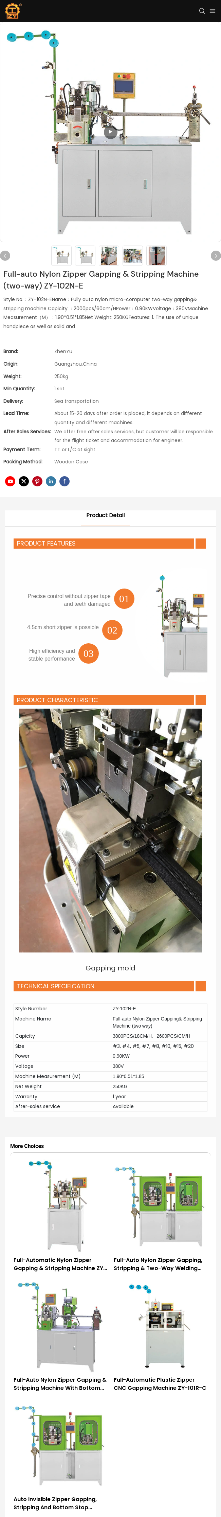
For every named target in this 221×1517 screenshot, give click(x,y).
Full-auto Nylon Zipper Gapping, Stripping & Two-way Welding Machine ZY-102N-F (158, 1264)
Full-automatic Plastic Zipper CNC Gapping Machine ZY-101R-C (160, 1384)
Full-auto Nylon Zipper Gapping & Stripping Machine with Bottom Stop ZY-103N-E (60, 1384)
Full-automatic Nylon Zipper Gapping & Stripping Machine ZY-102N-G (60, 1264)
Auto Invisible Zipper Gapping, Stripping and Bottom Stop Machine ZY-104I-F (55, 1503)
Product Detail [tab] (105, 515)
